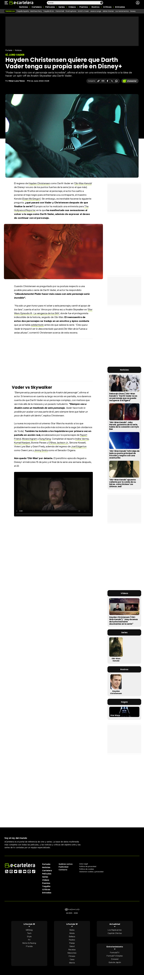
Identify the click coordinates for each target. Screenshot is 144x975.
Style (29, 936)
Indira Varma (82, 439)
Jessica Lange (95, 11)
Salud (72, 946)
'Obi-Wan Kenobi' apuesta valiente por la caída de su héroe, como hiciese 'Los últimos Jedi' (122, 483)
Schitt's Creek (83, 11)
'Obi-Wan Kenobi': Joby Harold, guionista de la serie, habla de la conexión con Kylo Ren (124, 425)
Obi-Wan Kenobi (83, 183)
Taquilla (46, 886)
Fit (29, 939)
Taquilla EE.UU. (48, 11)
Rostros (95, 7)
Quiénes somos (66, 864)
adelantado (37, 325)
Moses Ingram (29, 439)
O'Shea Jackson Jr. (58, 442)
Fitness (72, 956)
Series (61, 7)
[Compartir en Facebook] (107, 81)
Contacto (63, 870)
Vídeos (72, 7)
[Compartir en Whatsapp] (116, 81)
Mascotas (72, 952)
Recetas (72, 949)
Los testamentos (122, 11)
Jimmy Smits (41, 450)
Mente (72, 962)
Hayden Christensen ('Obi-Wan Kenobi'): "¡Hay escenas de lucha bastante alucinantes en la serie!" (123, 620)
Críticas (107, 7)
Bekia (72, 929)
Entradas (120, 7)
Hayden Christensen (39, 183)
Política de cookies (86, 869)
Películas (50, 7)
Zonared (114, 959)
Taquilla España (23, 11)
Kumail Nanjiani (22, 442)
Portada (8, 50)
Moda (72, 933)
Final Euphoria (71, 11)
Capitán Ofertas (115, 933)
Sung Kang (45, 439)
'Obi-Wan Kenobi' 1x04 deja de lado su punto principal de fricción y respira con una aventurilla (124, 454)
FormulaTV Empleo (115, 955)
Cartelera (37, 7)
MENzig (29, 929)
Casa (72, 959)
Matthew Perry (36, 11)
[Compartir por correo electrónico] (103, 81)
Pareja (72, 943)
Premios (83, 7)
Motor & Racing (29, 943)
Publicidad (63, 867)
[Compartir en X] (112, 81)
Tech (29, 933)
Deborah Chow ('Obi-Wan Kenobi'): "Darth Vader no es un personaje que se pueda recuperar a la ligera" (123, 397)
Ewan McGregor (31, 198)
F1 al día (29, 946)
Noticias (23, 7)
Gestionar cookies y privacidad (91, 872)
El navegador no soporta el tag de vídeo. (53, 494)
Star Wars (115, 715)
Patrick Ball (60, 11)
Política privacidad (87, 866)
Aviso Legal (83, 864)
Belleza (72, 936)
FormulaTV (114, 952)
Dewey (133, 11)
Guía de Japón (115, 962)
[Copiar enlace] (98, 81)
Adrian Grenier (108, 11)
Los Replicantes (115, 929)
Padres (72, 939)
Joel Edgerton (79, 446)
